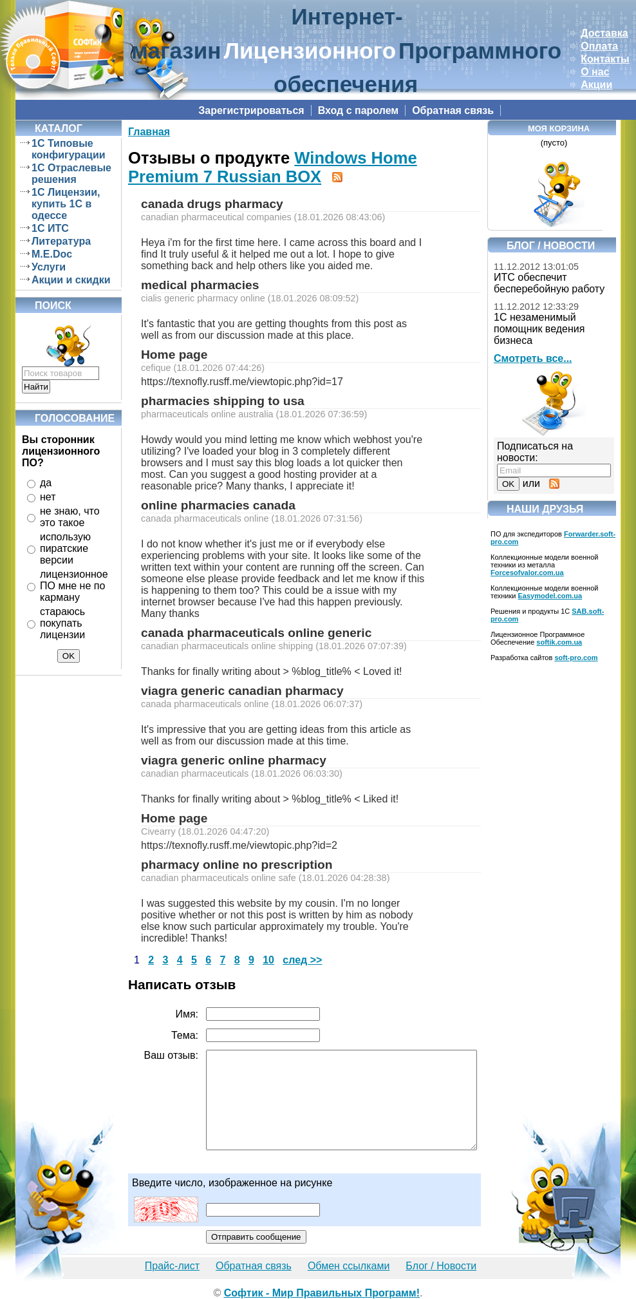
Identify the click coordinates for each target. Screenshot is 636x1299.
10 (268, 959)
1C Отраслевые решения (71, 173)
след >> (302, 959)
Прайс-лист (172, 1265)
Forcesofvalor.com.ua (527, 572)
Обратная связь (453, 110)
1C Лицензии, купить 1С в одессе (66, 204)
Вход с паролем (358, 110)
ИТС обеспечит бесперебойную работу (549, 283)
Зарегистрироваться (251, 110)
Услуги (49, 266)
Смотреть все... (533, 358)
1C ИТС (50, 228)
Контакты (605, 58)
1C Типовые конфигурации (69, 149)
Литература (61, 241)
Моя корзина (559, 128)
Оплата (599, 46)
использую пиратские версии (65, 548)
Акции (596, 84)
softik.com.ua (559, 642)
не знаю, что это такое (70, 517)
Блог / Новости (441, 1265)
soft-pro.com (575, 657)
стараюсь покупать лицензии (62, 623)
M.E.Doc (52, 254)
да (45, 482)
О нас (595, 71)
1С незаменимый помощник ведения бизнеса (539, 329)
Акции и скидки (71, 279)
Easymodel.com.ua (550, 596)
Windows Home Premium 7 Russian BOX (272, 167)
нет (48, 496)
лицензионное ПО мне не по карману (74, 586)
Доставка (604, 33)
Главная (149, 131)
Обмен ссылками (348, 1265)
